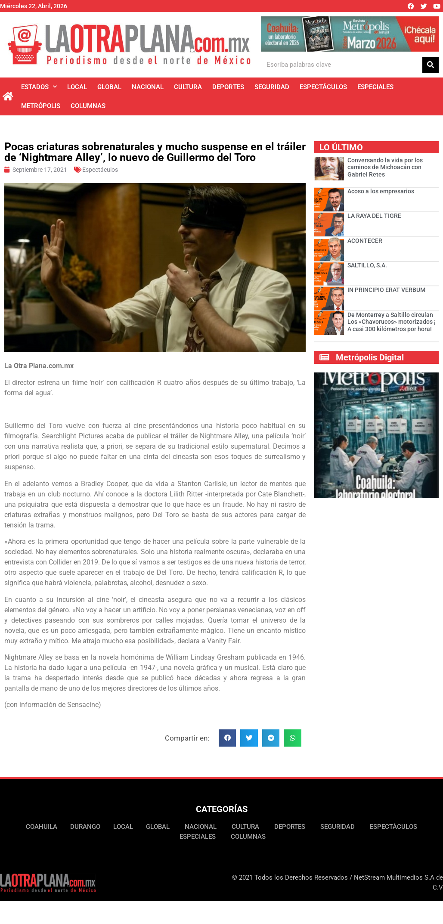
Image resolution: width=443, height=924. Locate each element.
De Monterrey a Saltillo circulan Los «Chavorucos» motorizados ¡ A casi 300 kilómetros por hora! (391, 322)
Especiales (375, 87)
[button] (227, 738)
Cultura (188, 87)
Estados (39, 86)
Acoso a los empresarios (380, 191)
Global (109, 87)
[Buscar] (430, 65)
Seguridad (271, 87)
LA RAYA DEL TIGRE (374, 215)
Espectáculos (323, 87)
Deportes (228, 87)
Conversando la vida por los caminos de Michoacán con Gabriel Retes (385, 167)
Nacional (148, 87)
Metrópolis (40, 106)
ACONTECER (364, 240)
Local (77, 87)
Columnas (88, 106)
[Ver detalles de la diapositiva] (349, 34)
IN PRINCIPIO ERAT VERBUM (386, 289)
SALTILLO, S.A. (367, 265)
